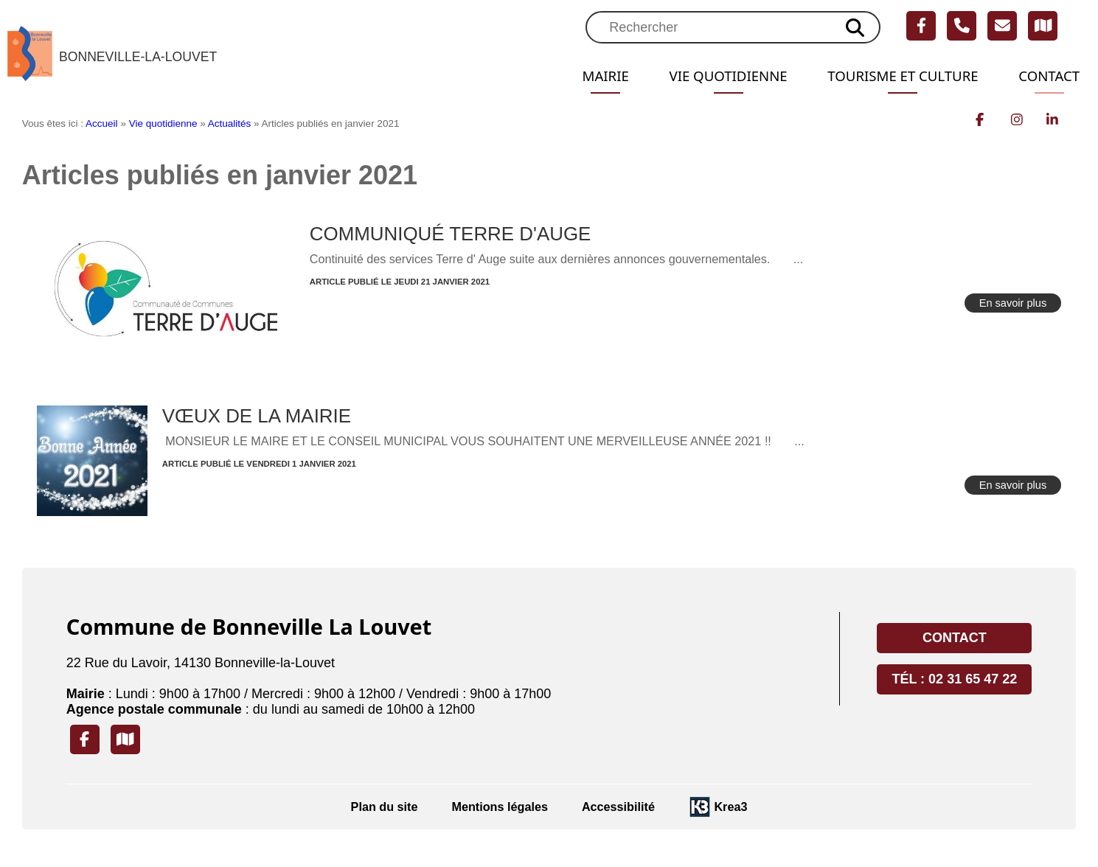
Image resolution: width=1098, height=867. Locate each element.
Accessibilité (618, 806)
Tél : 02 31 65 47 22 (954, 679)
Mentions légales (499, 806)
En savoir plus (1013, 303)
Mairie (582, 76)
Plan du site (384, 806)
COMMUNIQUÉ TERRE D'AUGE (450, 233)
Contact (1047, 76)
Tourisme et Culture (894, 76)
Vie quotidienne (710, 76)
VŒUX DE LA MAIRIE (256, 415)
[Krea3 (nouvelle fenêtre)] (718, 807)
